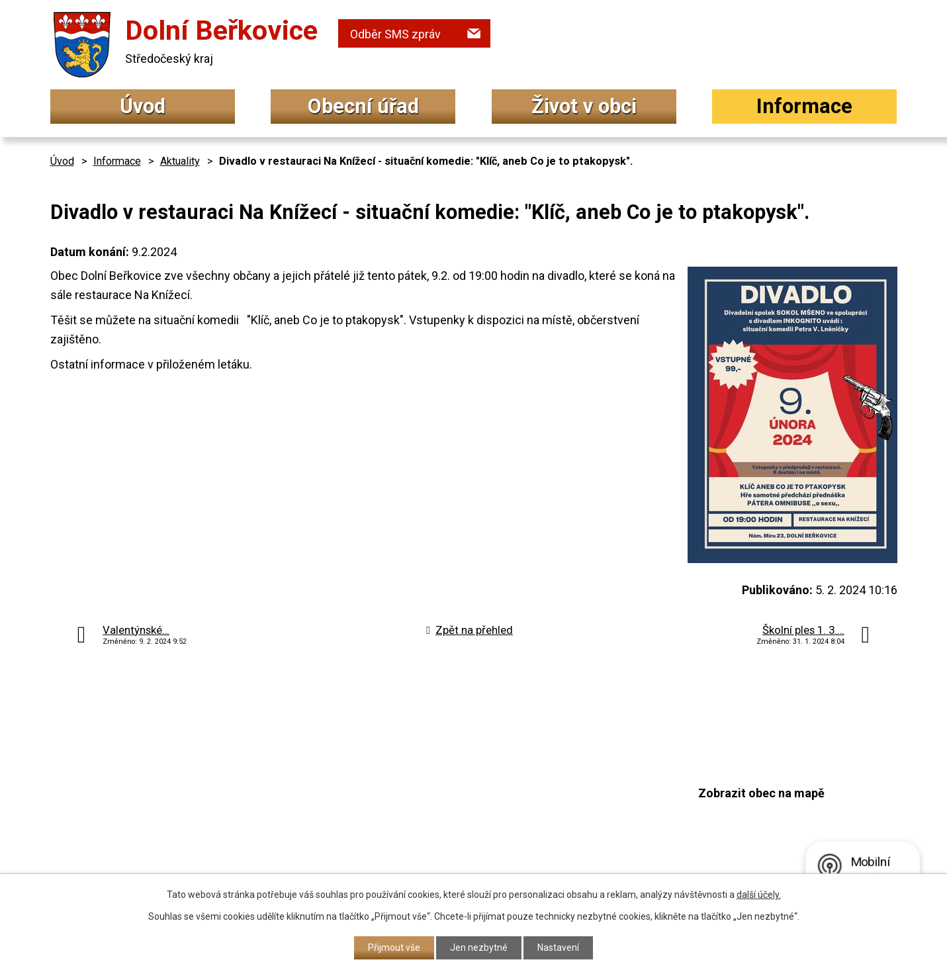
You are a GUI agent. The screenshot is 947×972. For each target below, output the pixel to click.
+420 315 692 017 (404, 802)
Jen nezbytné (479, 947)
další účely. (759, 894)
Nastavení (558, 947)
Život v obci (584, 106)
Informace (804, 106)
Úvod (142, 106)
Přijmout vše (394, 947)
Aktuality (180, 161)
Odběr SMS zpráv (395, 34)
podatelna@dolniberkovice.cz (437, 827)
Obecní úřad (363, 106)
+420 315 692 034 (404, 776)
